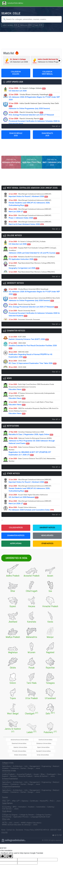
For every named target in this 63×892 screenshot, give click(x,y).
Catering (50, 803)
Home (3, 827)
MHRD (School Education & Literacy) (16, 821)
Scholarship (6, 813)
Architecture (17, 763)
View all (56, 126)
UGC (10, 819)
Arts (26, 763)
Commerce (14, 765)
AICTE (4, 819)
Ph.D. (52, 798)
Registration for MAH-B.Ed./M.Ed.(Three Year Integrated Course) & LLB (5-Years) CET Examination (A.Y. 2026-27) (34, 462)
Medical (56, 763)
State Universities (49, 748)
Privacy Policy (29, 827)
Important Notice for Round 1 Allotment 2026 (30, 195)
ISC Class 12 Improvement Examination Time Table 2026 (33, 362)
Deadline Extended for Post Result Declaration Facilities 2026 (33, 345)
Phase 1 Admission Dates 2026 (30, 216)
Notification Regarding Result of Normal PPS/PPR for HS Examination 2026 (30, 354)
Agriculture (6, 763)
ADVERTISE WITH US (42, 827)
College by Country (43, 812)
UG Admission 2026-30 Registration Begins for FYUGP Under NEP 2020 (34, 97)
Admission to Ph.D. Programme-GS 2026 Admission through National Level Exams (32, 440)
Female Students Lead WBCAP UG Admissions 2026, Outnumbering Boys (30, 202)
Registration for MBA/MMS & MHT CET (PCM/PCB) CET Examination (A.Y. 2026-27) (32, 451)
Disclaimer (19, 827)
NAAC (16, 819)
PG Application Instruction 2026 (32, 258)
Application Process (21, 813)
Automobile (40, 803)
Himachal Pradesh (25, 773)
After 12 (16, 798)
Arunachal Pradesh (24, 771)
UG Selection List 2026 (27, 89)
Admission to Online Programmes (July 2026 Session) (34, 106)
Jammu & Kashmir (41, 773)
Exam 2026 (38, 25)
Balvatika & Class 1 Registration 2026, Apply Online (31, 433)
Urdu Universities (31, 752)
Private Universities (14, 748)
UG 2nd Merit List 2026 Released (28, 496)
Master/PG (44, 798)
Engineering (46, 763)
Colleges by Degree (9, 812)
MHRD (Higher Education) (31, 819)
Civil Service (6, 806)
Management (35, 763)
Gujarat (5, 773)
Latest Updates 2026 (9, 25)
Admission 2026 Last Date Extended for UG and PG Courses (34, 250)
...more (37, 765)
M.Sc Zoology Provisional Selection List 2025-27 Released (31, 113)
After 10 (6, 798)
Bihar (43, 771)
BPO (14, 803)
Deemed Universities (51, 740)
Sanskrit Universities (32, 748)
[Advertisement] (31, 40)
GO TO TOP (57, 832)
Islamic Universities (33, 744)
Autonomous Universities (13, 740)
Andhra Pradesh (8, 771)
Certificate (34, 798)
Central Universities (33, 740)
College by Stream (26, 812)
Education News (31, 387)
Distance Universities (15, 744)
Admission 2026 (26, 25)
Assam (36, 771)
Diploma (25, 798)
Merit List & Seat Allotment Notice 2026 (30, 223)
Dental (23, 765)
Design (30, 765)
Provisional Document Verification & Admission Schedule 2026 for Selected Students (34, 121)
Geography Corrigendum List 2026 (32, 265)
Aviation (5, 765)
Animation (22, 803)
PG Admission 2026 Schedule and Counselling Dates (31, 508)
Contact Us (11, 827)
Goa (59, 771)
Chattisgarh (51, 771)
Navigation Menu (12, 3)
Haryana (13, 773)
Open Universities (49, 744)
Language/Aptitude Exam (40, 813)
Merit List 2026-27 (30, 210)
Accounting (6, 803)
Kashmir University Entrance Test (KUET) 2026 (29, 338)
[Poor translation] (9, 853)
